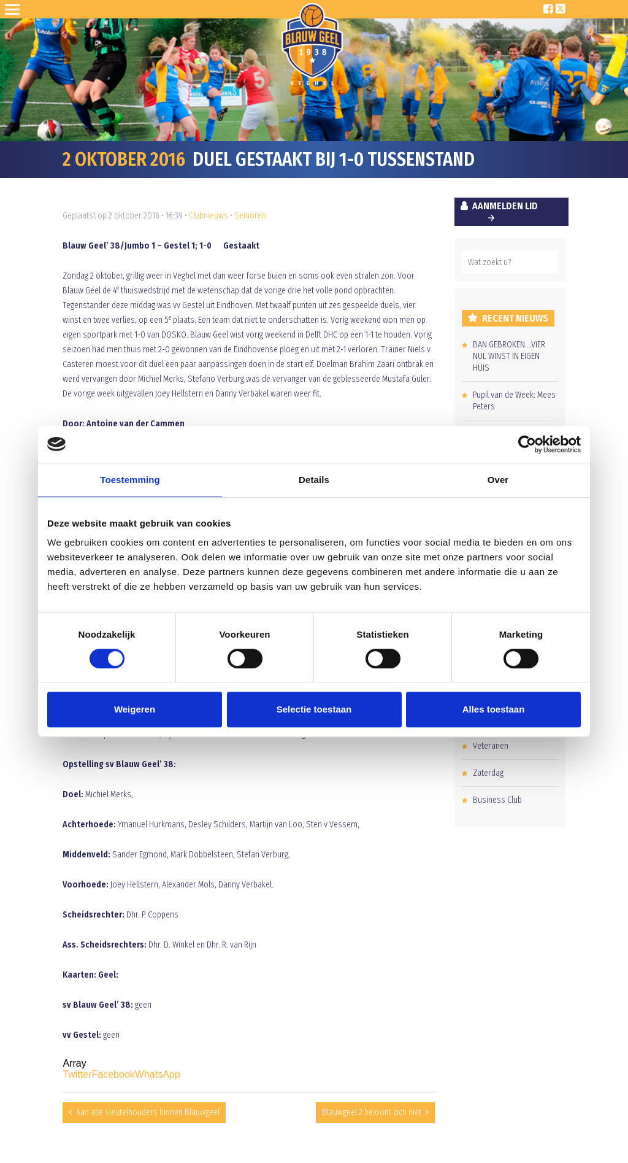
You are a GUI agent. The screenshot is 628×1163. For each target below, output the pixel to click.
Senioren (250, 216)
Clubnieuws (208, 216)
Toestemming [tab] (130, 479)
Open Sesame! (14, 9)
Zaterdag (488, 773)
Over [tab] (498, 479)
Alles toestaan (493, 709)
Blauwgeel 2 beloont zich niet (371, 1112)
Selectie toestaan (314, 709)
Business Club (497, 800)
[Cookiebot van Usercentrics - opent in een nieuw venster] (527, 444)
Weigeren (134, 709)
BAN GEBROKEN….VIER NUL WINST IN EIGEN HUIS (509, 356)
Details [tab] (314, 479)
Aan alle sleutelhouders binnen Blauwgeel (148, 1112)
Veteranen (490, 746)
